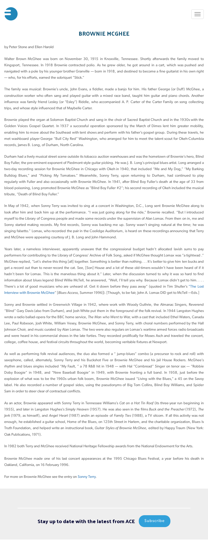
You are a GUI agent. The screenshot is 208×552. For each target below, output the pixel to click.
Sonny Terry (87, 477)
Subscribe (154, 521)
